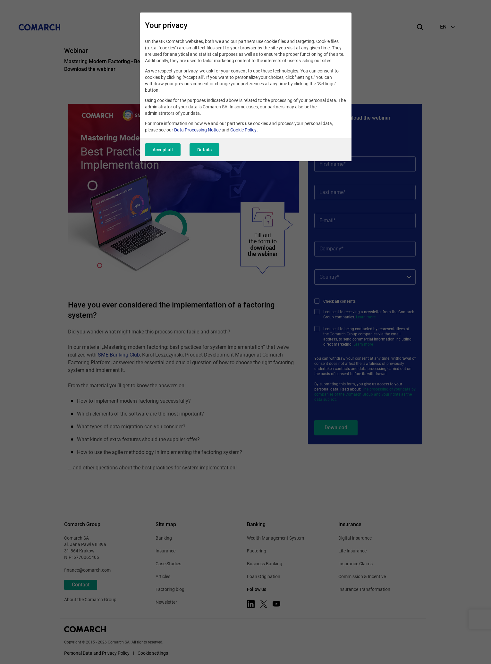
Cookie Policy (243, 129)
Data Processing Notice (197, 129)
